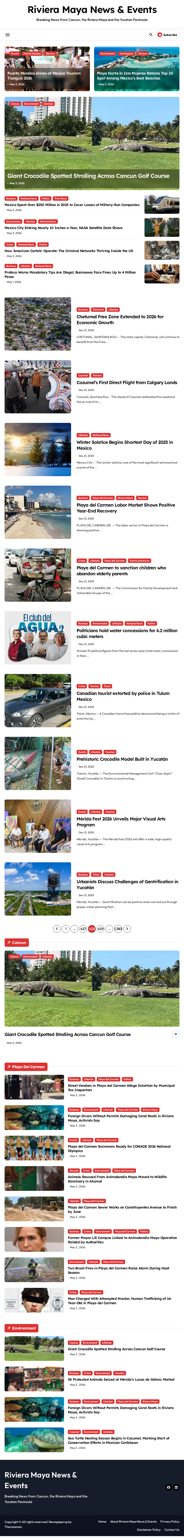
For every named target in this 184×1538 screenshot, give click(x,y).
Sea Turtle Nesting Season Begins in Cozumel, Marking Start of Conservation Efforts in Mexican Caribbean (118, 1442)
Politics (46, 198)
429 (100, 929)
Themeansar (13, 1529)
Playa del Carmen (103, 496)
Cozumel (83, 371)
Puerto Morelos (32, 53)
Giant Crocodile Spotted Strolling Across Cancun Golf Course (116, 1351)
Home (102, 1523)
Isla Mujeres (126, 53)
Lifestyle (48, 103)
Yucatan (110, 748)
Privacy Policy (169, 1523)
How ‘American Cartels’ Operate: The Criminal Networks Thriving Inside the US (69, 251)
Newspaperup (58, 1524)
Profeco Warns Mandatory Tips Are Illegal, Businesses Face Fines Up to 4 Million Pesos (70, 274)
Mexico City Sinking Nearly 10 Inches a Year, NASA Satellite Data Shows (64, 228)
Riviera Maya (125, 496)
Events (15, 53)
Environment (108, 53)
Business (11, 198)
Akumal (74, 1172)
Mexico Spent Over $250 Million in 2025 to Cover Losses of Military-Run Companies (72, 205)
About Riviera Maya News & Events (133, 1523)
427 (83, 929)
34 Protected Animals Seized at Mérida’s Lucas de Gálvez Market (121, 1381)
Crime (9, 244)
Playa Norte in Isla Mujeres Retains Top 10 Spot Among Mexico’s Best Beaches (135, 75)
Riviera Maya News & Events (92, 9)
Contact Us (171, 1531)
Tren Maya (61, 198)
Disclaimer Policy (149, 1531)
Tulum (107, 685)
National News (29, 198)
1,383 (118, 929)
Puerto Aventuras (139, 559)
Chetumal (98, 308)
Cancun (15, 103)
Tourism (50, 53)
